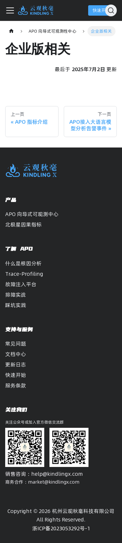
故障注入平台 (20, 284)
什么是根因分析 (23, 263)
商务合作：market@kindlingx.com (42, 482)
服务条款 (15, 385)
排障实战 (15, 294)
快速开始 (101, 10)
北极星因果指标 (23, 224)
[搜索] (111, 10)
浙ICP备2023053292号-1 (61, 528)
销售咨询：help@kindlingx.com (44, 473)
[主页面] (11, 31)
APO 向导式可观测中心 (32, 214)
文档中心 (15, 354)
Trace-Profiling (24, 273)
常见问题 (15, 343)
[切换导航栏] (10, 10)
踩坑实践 (15, 305)
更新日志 (15, 364)
